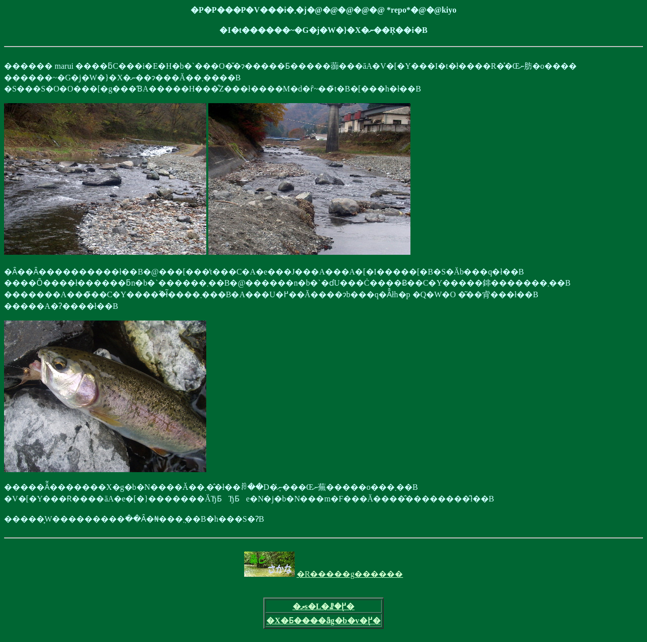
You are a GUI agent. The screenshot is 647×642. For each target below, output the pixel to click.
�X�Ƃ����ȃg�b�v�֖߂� (323, 620)
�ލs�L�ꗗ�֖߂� (324, 606)
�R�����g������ (350, 574)
